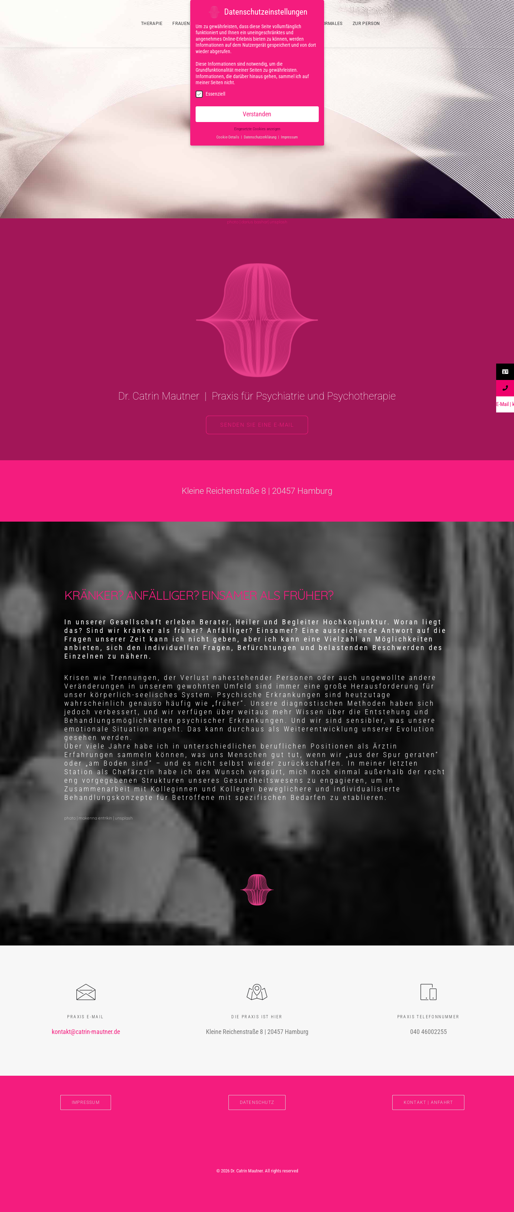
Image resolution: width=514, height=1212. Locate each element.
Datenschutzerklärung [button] (260, 136)
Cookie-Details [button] (228, 136)
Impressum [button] (289, 136)
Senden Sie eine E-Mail (257, 425)
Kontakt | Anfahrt (428, 1102)
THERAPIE (152, 23)
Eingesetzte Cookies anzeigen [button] (257, 128)
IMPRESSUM (86, 1102)
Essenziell (210, 93)
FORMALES (331, 23)
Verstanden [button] (257, 113)
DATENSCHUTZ (257, 1102)
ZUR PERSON (366, 23)
